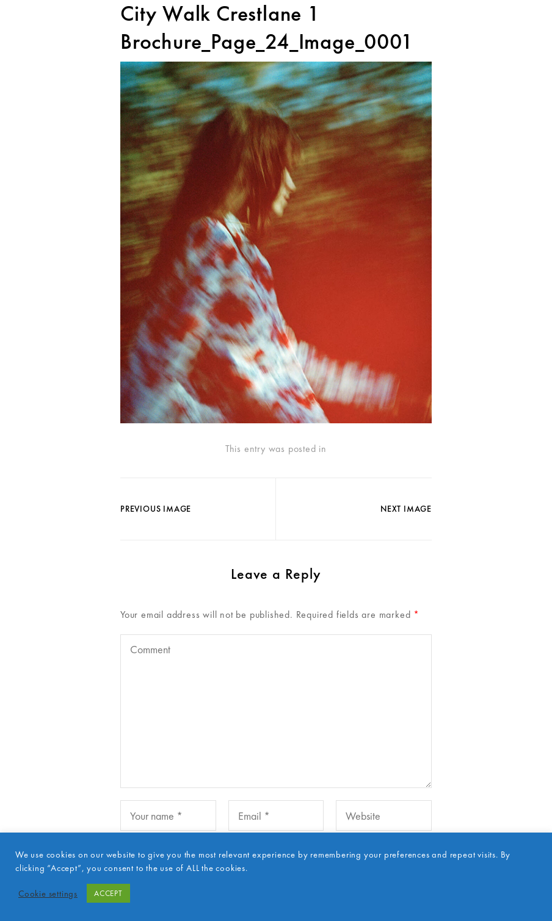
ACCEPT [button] (108, 893)
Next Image (406, 508)
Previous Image (155, 508)
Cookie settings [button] (48, 893)
